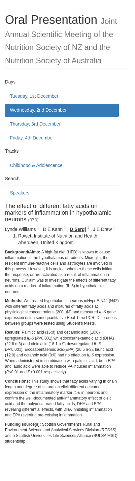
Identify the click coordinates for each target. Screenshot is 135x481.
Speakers (19, 192)
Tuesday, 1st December (34, 96)
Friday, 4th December (32, 137)
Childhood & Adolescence (36, 165)
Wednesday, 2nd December (38, 110)
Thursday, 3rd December (35, 124)
